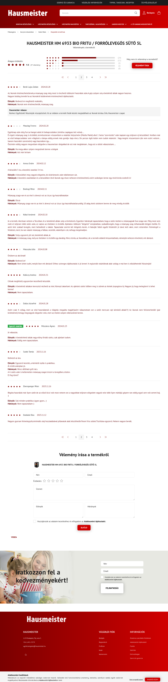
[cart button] (159, 13)
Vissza (14, 537)
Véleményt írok (142, 65)
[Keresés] (100, 13)
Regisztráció (125, 642)
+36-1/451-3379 (73, 642)
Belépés (124, 638)
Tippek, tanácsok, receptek (122, 2)
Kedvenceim (125, 654)
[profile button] (148, 13)
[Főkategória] (12, 32)
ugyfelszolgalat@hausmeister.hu (78, 646)
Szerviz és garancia (66, 2)
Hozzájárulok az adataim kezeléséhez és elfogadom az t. (71, 521)
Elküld (84, 527)
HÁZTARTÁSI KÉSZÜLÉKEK (47, 24)
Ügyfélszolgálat (149, 2)
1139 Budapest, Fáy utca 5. (76, 638)
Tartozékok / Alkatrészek (95, 24)
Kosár (123, 650)
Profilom (124, 646)
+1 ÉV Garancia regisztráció (141, 24)
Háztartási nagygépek (70, 24)
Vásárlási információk (92, 2)
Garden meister (118, 24)
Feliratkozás (112, 588)
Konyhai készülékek (24, 24)
